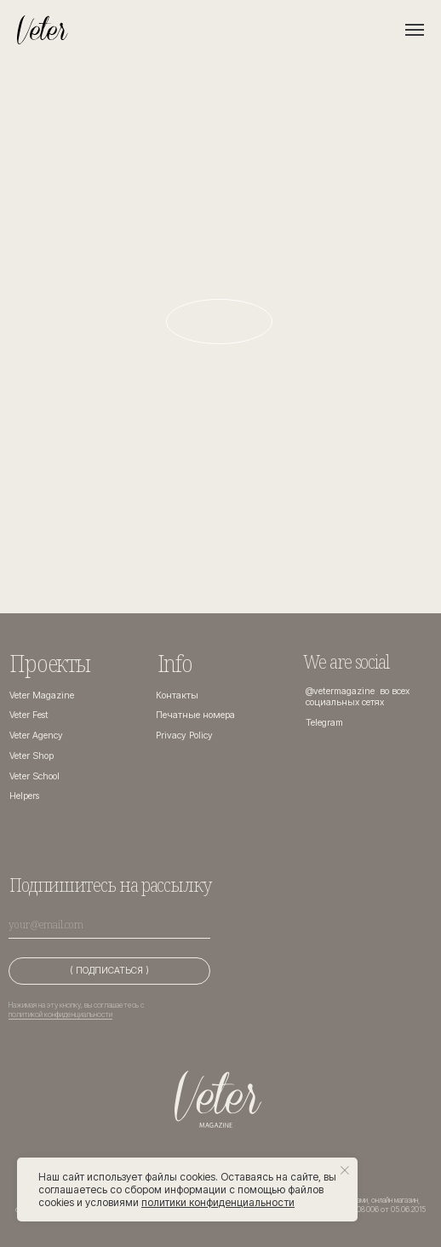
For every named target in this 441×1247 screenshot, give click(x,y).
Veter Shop (31, 755)
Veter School (34, 776)
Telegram (324, 722)
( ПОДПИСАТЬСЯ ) (109, 970)
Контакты (177, 695)
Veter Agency (36, 735)
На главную (219, 321)
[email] (109, 925)
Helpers (24, 796)
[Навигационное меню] (414, 30)
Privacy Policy (184, 735)
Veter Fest (29, 715)
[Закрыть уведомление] (344, 1170)
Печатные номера (195, 715)
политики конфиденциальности (218, 1202)
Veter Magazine (41, 695)
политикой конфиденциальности (60, 1014)
